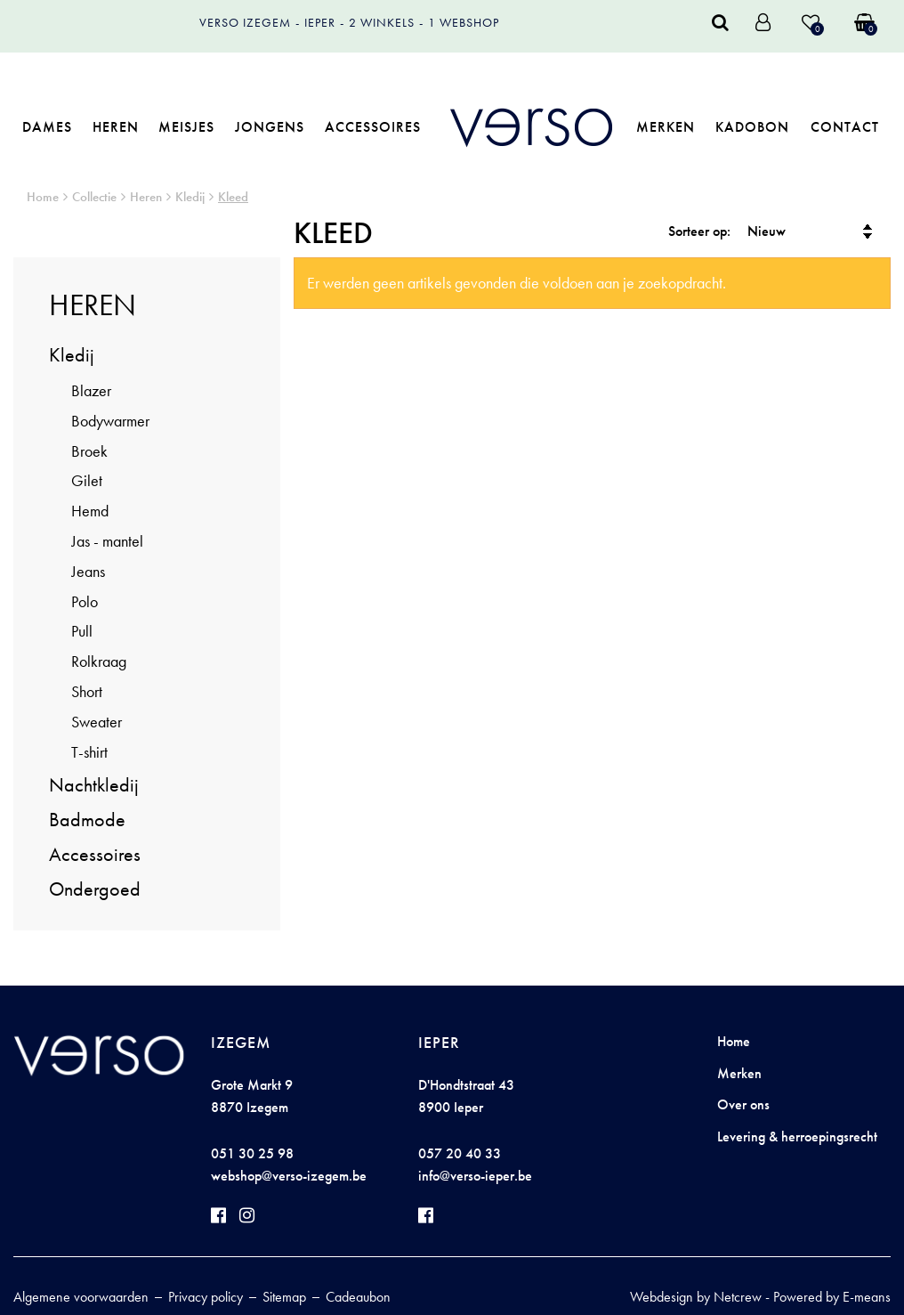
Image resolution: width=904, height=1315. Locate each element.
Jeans (88, 571)
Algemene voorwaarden (81, 1296)
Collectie (94, 197)
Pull (82, 631)
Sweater (96, 721)
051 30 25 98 (252, 1153)
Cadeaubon (358, 1296)
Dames (47, 127)
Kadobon (752, 127)
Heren (116, 127)
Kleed (233, 197)
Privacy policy (205, 1296)
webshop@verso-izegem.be (289, 1175)
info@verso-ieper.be (475, 1175)
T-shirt (89, 752)
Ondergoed (95, 889)
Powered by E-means (832, 1296)
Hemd (90, 510)
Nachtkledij (94, 785)
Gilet (86, 480)
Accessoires (373, 127)
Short (86, 691)
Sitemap (284, 1296)
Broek (89, 451)
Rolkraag (98, 661)
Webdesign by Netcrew (696, 1296)
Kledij (190, 197)
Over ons (743, 1104)
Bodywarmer (110, 420)
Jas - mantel (107, 541)
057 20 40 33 (459, 1153)
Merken (665, 127)
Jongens (269, 127)
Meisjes (186, 127)
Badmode (87, 819)
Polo (84, 601)
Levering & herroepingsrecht (797, 1136)
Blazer (91, 390)
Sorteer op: (699, 231)
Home (43, 197)
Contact (845, 127)
